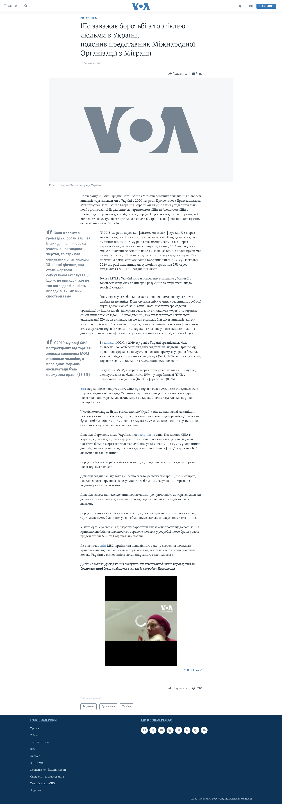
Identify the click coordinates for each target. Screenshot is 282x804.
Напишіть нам (39, 742)
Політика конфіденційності (48, 769)
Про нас (35, 728)
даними (110, 343)
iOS (32, 749)
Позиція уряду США (43, 783)
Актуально (88, 18)
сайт (103, 546)
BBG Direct (36, 762)
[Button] (177, 73)
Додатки (35, 790)
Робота (34, 735)
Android (35, 756)
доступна (144, 435)
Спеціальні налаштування (47, 776)
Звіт (83, 389)
